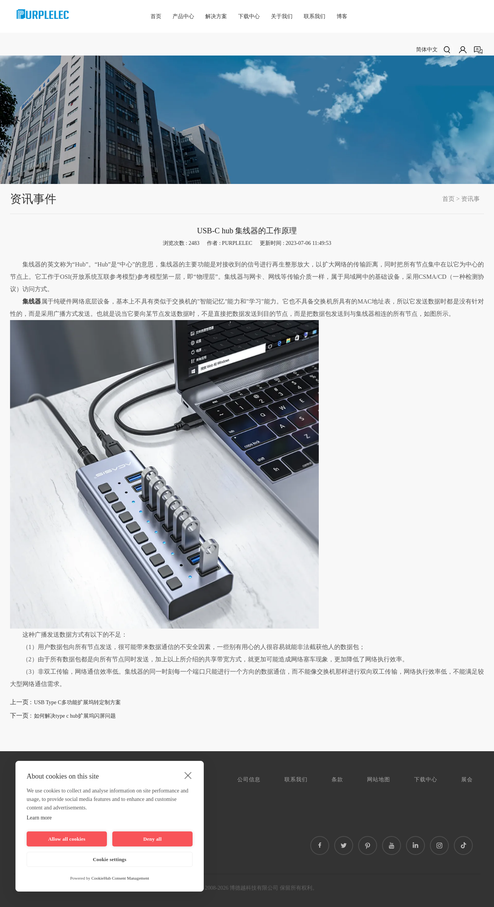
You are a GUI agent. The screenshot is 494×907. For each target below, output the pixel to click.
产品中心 (183, 16)
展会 (467, 779)
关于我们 (282, 16)
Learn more (39, 818)
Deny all (152, 839)
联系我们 (314, 16)
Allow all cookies (67, 839)
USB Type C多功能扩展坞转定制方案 (77, 702)
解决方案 (216, 16)
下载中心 (249, 16)
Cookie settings (109, 859)
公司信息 (249, 779)
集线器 (31, 301)
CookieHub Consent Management (120, 878)
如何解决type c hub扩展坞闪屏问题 (75, 716)
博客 (342, 16)
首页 (156, 16)
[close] (188, 775)
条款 (337, 779)
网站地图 (378, 779)
